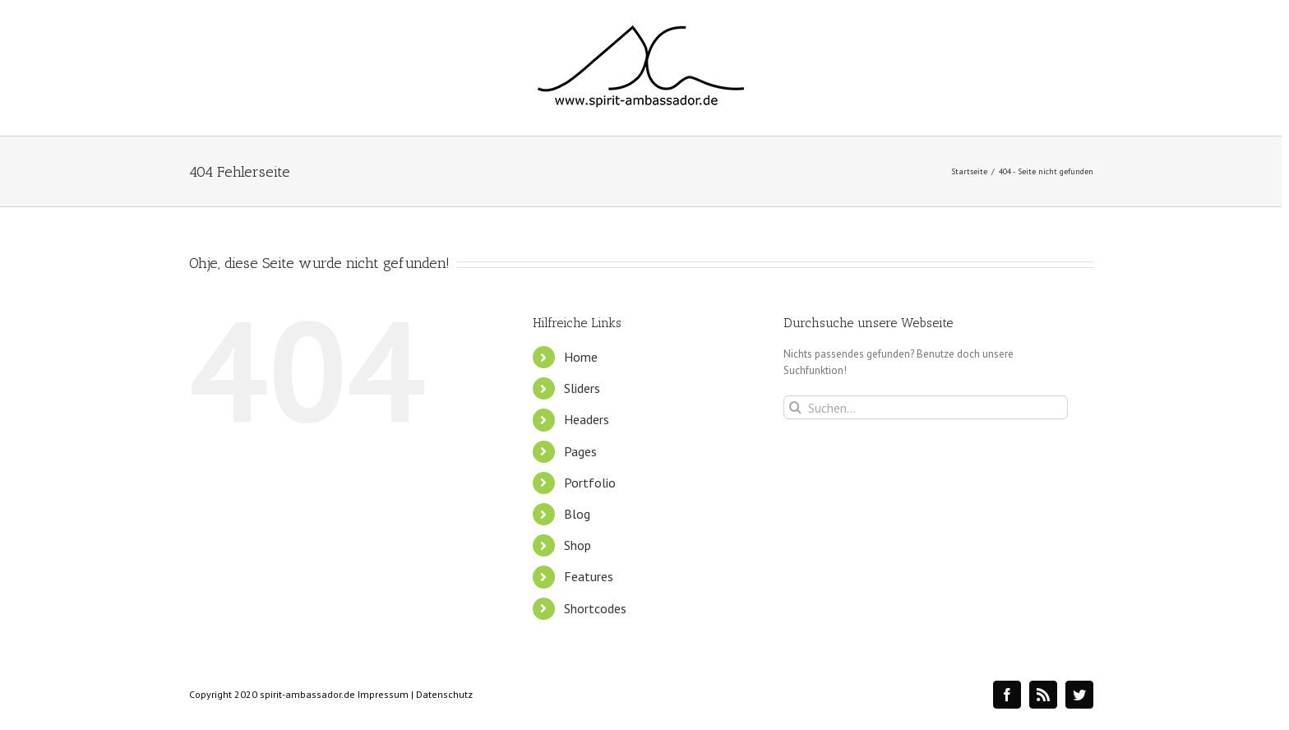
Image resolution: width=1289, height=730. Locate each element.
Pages (580, 451)
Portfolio (590, 482)
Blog (577, 514)
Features (588, 576)
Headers (586, 419)
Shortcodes (595, 608)
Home (581, 357)
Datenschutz (444, 694)
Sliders (582, 388)
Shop (577, 545)
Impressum (383, 694)
